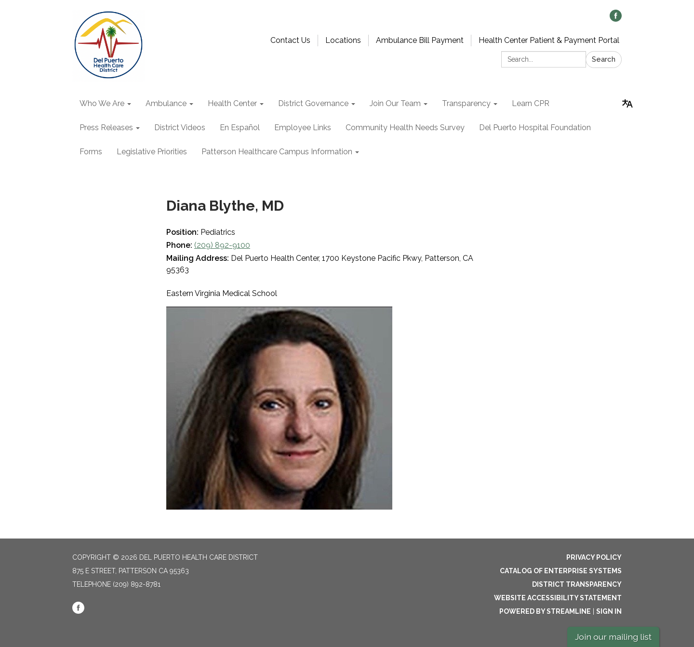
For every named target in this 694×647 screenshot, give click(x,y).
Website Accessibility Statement (558, 598)
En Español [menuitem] (240, 127)
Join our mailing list (613, 637)
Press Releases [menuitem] (106, 127)
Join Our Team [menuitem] (395, 103)
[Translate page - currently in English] (627, 104)
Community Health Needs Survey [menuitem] (405, 127)
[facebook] (616, 19)
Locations (343, 40)
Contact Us (290, 40)
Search (603, 59)
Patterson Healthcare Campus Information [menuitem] (276, 151)
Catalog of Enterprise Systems (561, 571)
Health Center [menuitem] (232, 103)
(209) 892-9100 (222, 245)
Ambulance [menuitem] (166, 103)
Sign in (609, 611)
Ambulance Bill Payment (420, 40)
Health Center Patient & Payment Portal (549, 40)
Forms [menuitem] (91, 151)
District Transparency (577, 584)
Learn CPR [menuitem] (530, 103)
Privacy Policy (594, 557)
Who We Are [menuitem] (102, 103)
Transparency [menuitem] (466, 103)
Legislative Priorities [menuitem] (152, 151)
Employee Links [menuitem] (302, 127)
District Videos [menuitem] (179, 127)
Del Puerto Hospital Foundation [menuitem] (535, 127)
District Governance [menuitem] (313, 103)
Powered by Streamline (545, 611)
